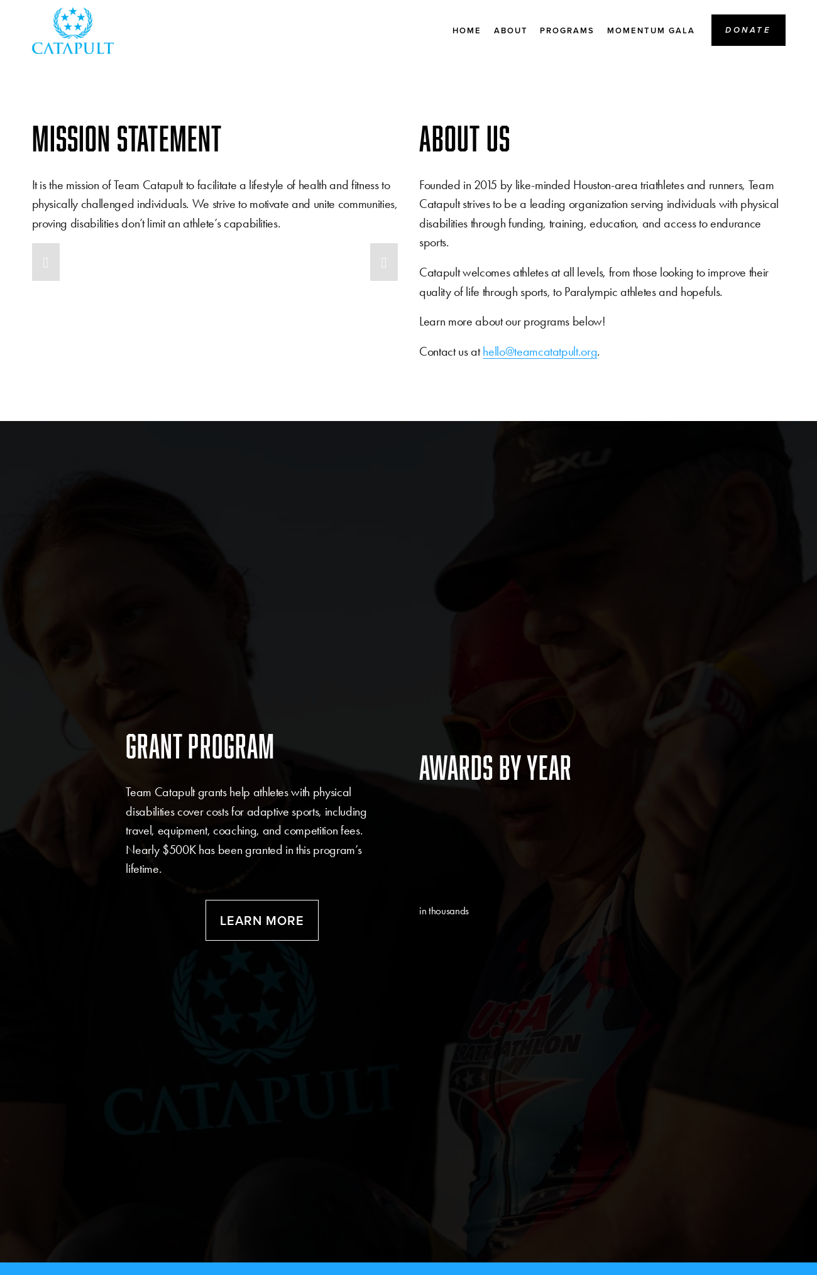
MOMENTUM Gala (651, 32)
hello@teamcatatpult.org (540, 351)
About (511, 32)
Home (466, 32)
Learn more (262, 920)
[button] (46, 262)
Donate (748, 31)
